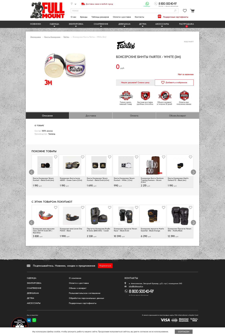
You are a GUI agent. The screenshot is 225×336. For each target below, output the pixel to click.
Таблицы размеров (100, 17)
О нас (73, 17)
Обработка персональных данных (86, 298)
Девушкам (124, 24)
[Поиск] (175, 11)
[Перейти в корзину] (192, 11)
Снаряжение (101, 24)
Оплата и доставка (122, 17)
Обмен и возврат (78, 288)
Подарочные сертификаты (175, 17)
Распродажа (186, 24)
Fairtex (66, 37)
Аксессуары (162, 24)
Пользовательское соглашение (84, 293)
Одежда (54, 24)
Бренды (83, 17)
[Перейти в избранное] (184, 11)
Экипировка (76, 24)
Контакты (139, 17)
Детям (142, 24)
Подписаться (105, 266)
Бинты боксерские (52, 37)
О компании (75, 278)
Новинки (35, 24)
